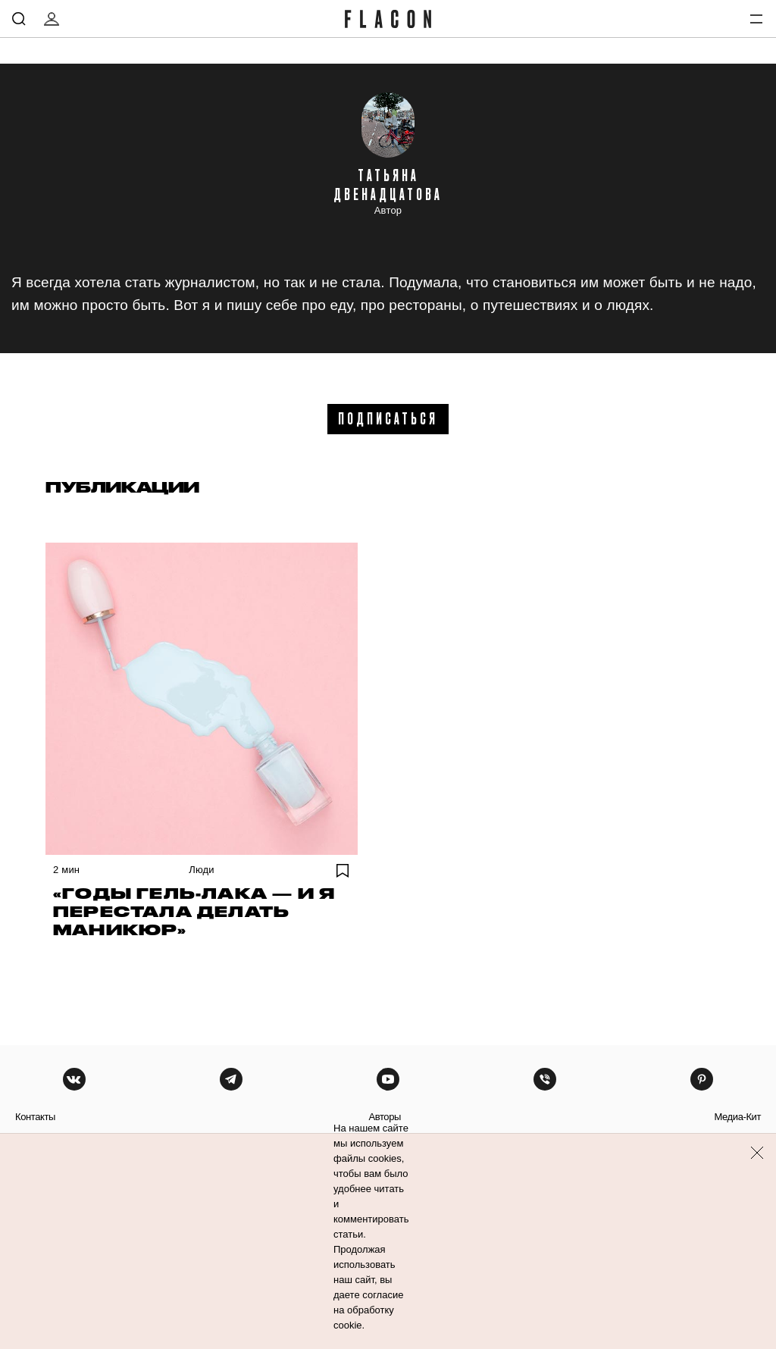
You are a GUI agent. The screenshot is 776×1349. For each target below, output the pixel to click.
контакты (35, 1116)
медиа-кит (737, 1116)
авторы (384, 1116)
